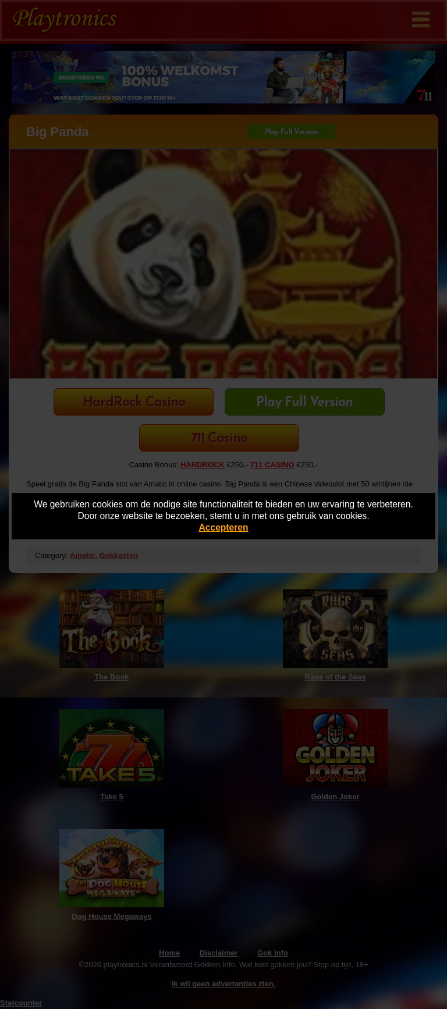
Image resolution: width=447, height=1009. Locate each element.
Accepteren (224, 527)
